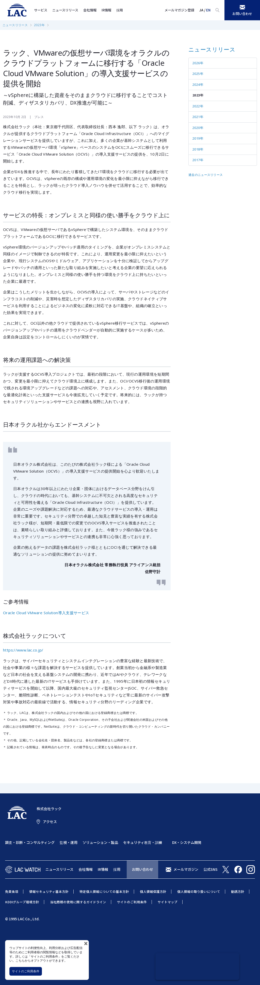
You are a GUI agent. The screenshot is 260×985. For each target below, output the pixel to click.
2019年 (197, 138)
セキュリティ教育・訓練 (142, 842)
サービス (40, 10)
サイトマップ (167, 901)
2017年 (197, 160)
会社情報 (89, 10)
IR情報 (106, 10)
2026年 (197, 63)
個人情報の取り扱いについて (198, 891)
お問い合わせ (142, 869)
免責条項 (11, 891)
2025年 (197, 73)
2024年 (197, 84)
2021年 (197, 116)
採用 (119, 10)
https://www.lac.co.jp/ (23, 650)
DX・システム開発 (186, 842)
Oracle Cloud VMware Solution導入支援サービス (46, 612)
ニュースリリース (65, 10)
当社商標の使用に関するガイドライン (78, 901)
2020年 (197, 127)
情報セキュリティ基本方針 (49, 891)
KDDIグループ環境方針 (22, 901)
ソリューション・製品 (100, 842)
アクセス (50, 821)
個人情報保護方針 (153, 891)
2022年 (197, 106)
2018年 (197, 149)
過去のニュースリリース (205, 175)
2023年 (39, 25)
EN (208, 10)
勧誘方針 (237, 891)
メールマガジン (185, 869)
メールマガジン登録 (179, 10)
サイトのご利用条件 (25, 971)
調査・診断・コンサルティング (30, 842)
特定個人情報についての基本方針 (104, 891)
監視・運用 (68, 842)
